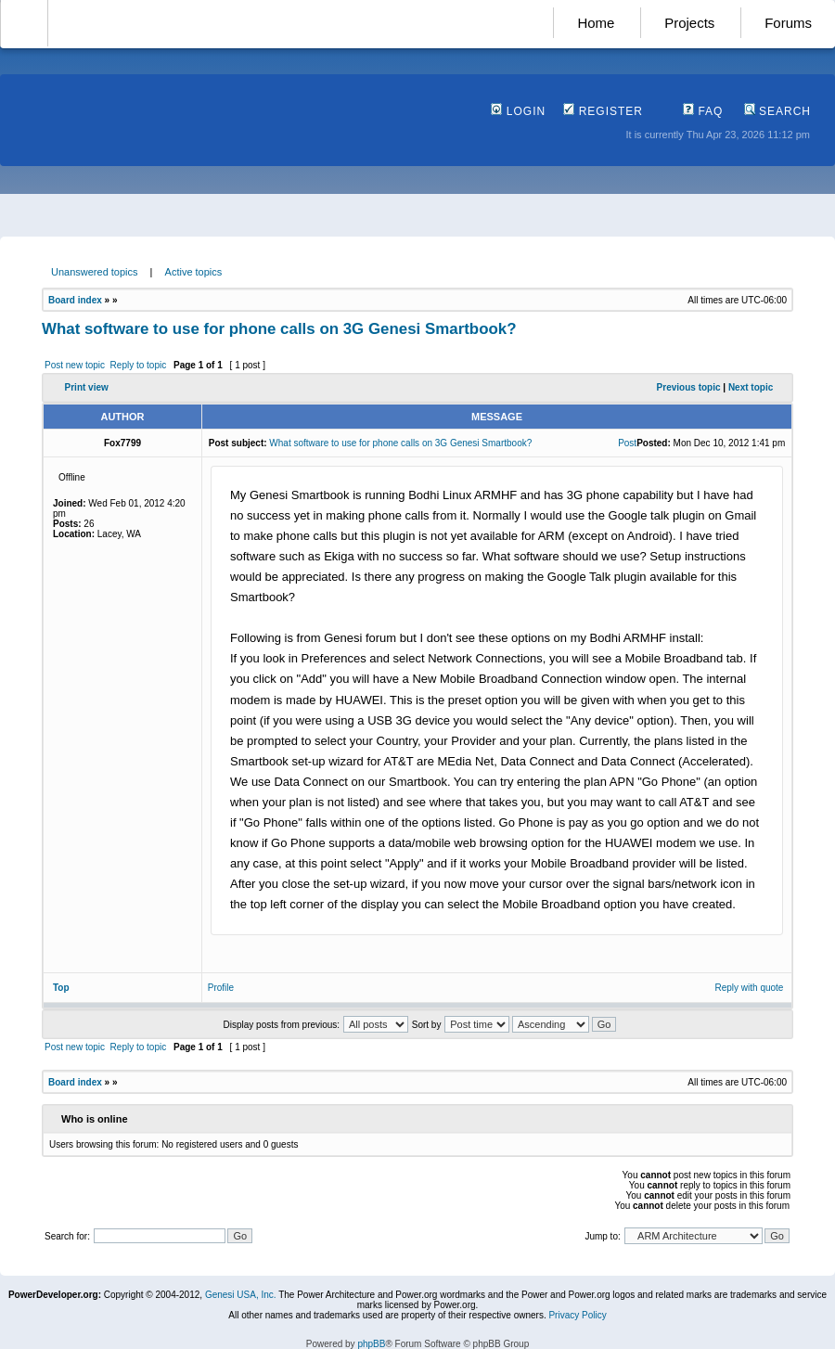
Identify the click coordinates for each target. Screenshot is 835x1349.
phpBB (371, 1344)
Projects (689, 23)
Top (61, 988)
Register (603, 111)
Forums (788, 23)
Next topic (750, 387)
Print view (87, 387)
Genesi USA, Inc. (240, 1295)
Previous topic (689, 387)
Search (777, 111)
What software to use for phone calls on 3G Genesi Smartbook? (279, 329)
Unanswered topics (94, 271)
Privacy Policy (577, 1315)
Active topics (194, 271)
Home (595, 23)
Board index (75, 300)
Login (518, 111)
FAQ (703, 111)
